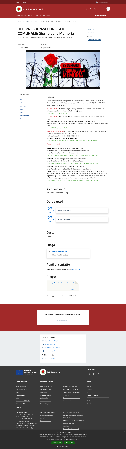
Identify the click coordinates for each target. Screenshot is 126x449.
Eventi (36, 22)
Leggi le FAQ (43, 418)
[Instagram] (94, 9)
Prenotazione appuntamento (47, 412)
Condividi (91, 29)
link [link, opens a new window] (78, 439)
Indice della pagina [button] (24, 94)
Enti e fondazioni (20, 395)
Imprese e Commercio (45, 395)
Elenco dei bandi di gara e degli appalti (73, 420)
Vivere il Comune (28, 22)
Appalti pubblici (44, 398)
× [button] (124, 431)
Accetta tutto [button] (57, 442)
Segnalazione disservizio (46, 415)
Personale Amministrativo (23, 401)
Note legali (66, 426)
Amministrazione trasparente (71, 412)
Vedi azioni (91, 33)
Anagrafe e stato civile (46, 386)
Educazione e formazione (70, 386)
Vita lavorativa (43, 392)
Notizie (89, 386)
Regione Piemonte (21, 2)
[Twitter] (90, 9)
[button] (63, 446)
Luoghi (89, 400)
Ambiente (66, 395)
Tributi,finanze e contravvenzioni (72, 392)
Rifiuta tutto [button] (69, 442)
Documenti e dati (20, 404)
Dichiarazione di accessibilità (71, 429)
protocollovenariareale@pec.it (26, 428)
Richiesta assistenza (45, 421)
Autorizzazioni (67, 401)
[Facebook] (86, 9)
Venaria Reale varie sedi (59, 252)
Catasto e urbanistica (45, 401)
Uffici (17, 392)
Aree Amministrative (21, 389)
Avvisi (88, 392)
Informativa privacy (68, 423)
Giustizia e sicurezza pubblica (71, 389)
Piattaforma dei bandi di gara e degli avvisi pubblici (73, 416)
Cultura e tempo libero (46, 389)
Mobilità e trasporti (45, 404)
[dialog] (63, 439)
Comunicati (90, 389)
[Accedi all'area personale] (102, 2)
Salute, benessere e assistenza (71, 398)
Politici (17, 398)
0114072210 (76, 269)
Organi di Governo (21, 386)
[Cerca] (108, 9)
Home (19, 22)
